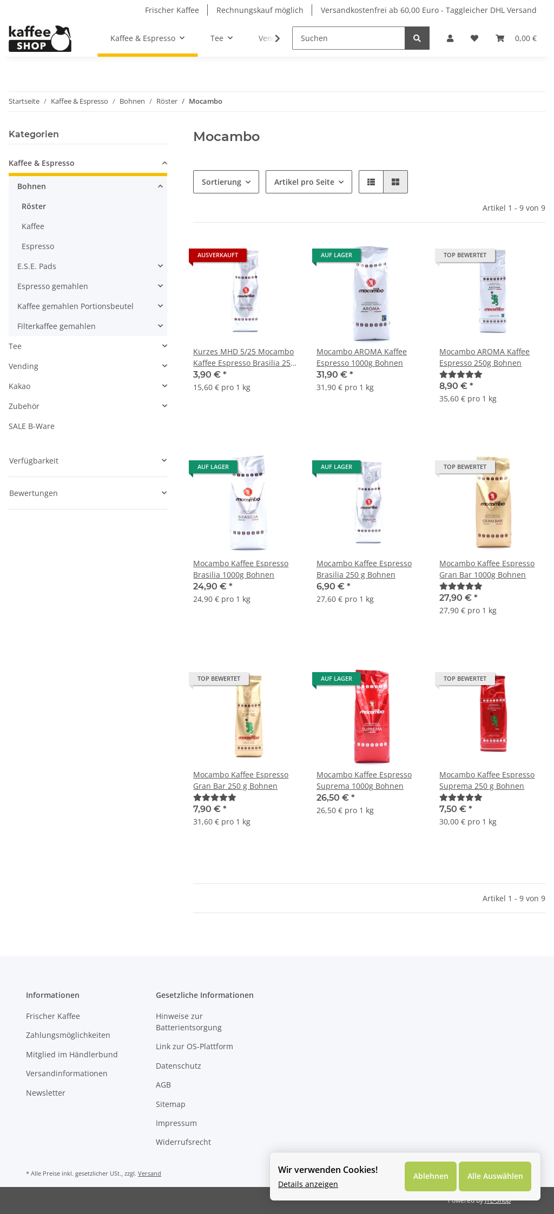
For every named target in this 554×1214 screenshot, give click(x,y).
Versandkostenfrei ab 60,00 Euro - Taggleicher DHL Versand (429, 10)
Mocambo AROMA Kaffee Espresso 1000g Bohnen (361, 357)
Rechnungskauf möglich (260, 10)
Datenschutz (178, 1066)
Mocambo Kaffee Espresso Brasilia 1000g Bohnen (240, 569)
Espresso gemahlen (52, 286)
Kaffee (33, 226)
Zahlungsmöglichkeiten (68, 1035)
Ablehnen (429, 1176)
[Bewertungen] (461, 374)
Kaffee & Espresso (42, 163)
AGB (163, 1084)
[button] (450, 38)
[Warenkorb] (516, 38)
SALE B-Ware (32, 426)
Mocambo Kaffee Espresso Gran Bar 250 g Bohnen (240, 780)
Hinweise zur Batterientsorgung (189, 1021)
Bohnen (31, 186)
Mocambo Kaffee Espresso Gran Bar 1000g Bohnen (487, 569)
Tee (15, 346)
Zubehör (24, 406)
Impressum (176, 1123)
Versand (149, 1173)
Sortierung (221, 182)
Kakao (19, 386)
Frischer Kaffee (172, 10)
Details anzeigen (308, 1184)
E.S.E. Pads (36, 266)
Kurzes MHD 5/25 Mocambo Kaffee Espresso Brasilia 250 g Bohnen (244, 357)
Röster (34, 206)
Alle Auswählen (495, 1176)
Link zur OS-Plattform (194, 1046)
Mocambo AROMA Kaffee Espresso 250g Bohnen (484, 357)
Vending (23, 366)
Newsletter (45, 1093)
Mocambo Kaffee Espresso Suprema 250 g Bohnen (487, 780)
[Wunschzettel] (474, 38)
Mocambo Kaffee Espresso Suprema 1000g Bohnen (364, 780)
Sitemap (171, 1104)
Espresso (38, 246)
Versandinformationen (67, 1073)
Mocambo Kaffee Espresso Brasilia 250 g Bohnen (364, 569)
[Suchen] (348, 38)
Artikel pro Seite (304, 182)
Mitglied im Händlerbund (72, 1054)
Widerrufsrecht (183, 1142)
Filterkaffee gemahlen (56, 326)
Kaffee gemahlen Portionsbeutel (75, 306)
